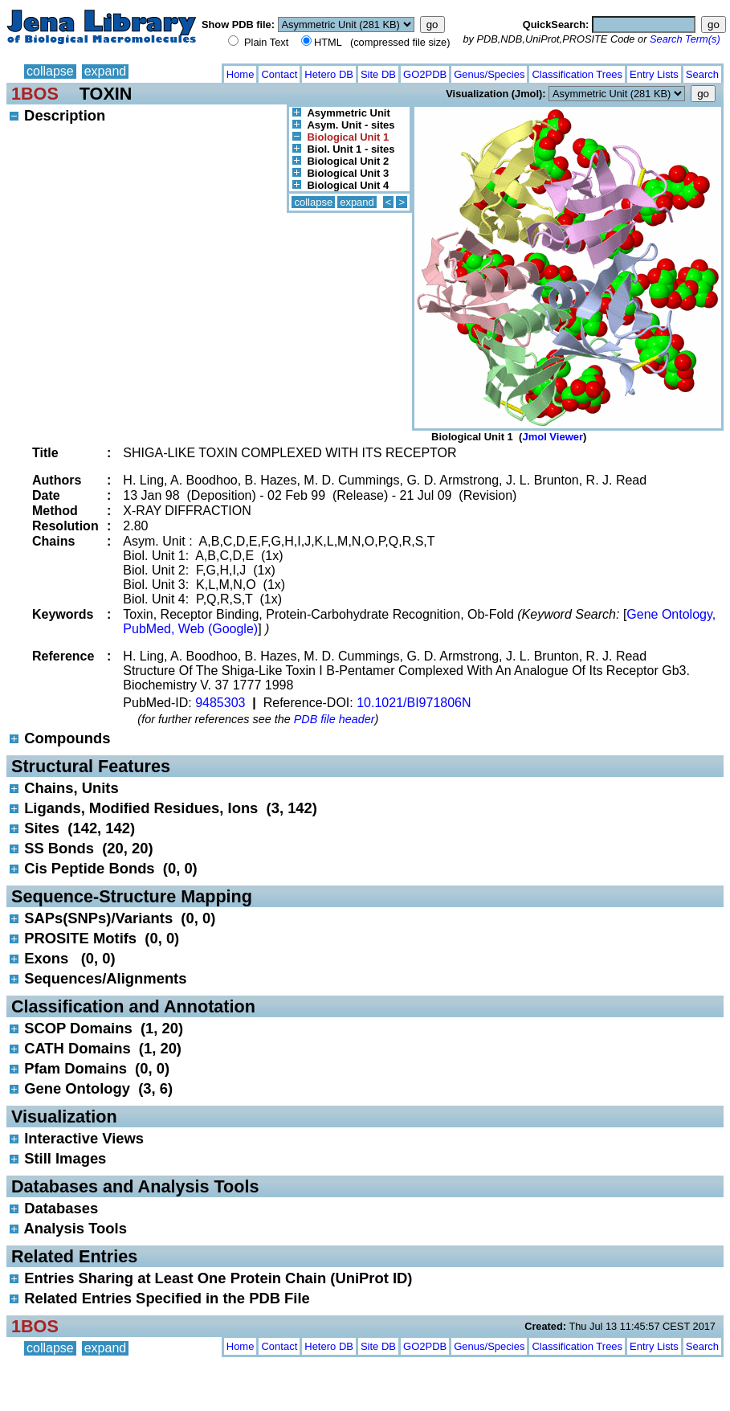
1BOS (35, 94)
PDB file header (334, 719)
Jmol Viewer (552, 437)
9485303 (220, 703)
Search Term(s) (685, 39)
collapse (50, 71)
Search (702, 74)
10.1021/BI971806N (414, 703)
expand (105, 71)
